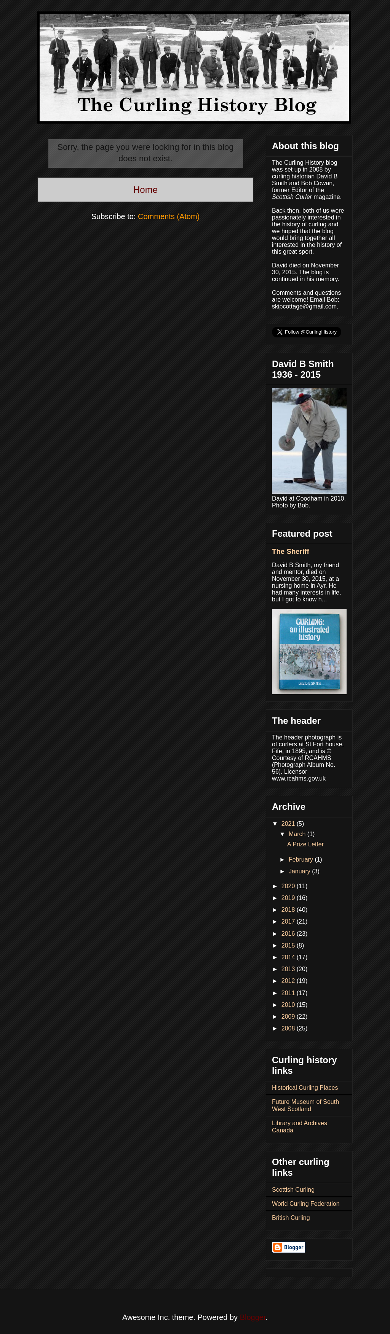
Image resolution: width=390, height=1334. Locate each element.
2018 (289, 909)
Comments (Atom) (169, 216)
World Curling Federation (306, 1203)
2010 (289, 1005)
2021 (289, 823)
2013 (289, 969)
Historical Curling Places (305, 1087)
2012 (289, 981)
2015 (289, 945)
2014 (289, 957)
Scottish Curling (293, 1189)
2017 (289, 921)
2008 (289, 1028)
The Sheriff (290, 551)
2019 (289, 898)
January (300, 871)
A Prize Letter (305, 844)
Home (145, 189)
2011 (289, 993)
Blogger (253, 1317)
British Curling (291, 1218)
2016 (289, 933)
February (302, 859)
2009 (289, 1016)
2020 (289, 886)
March (298, 834)
